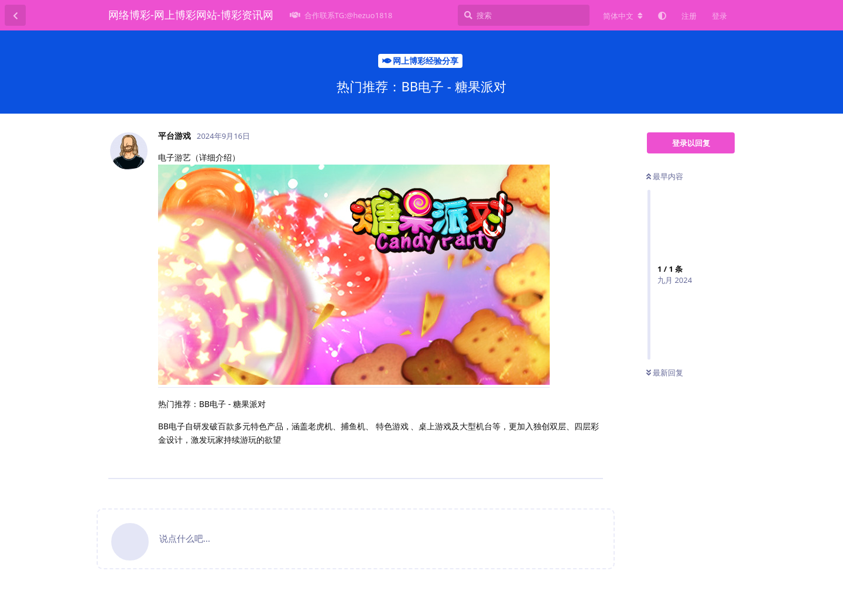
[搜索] (524, 15)
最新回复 (664, 372)
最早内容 (664, 176)
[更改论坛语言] (622, 15)
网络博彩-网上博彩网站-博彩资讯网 (190, 15)
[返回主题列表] (15, 15)
